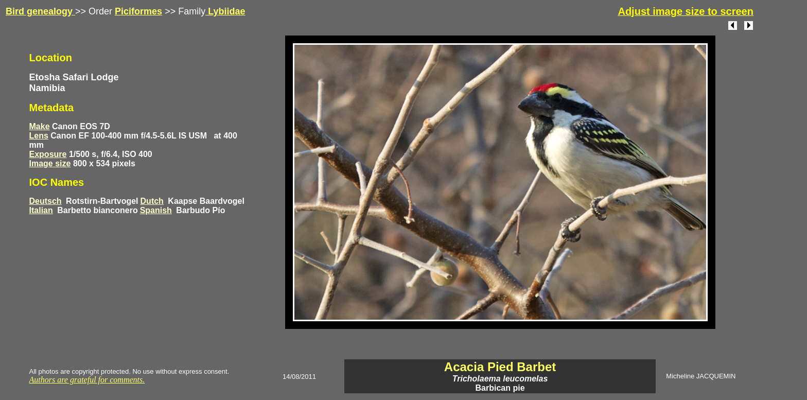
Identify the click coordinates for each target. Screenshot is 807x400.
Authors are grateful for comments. (87, 379)
